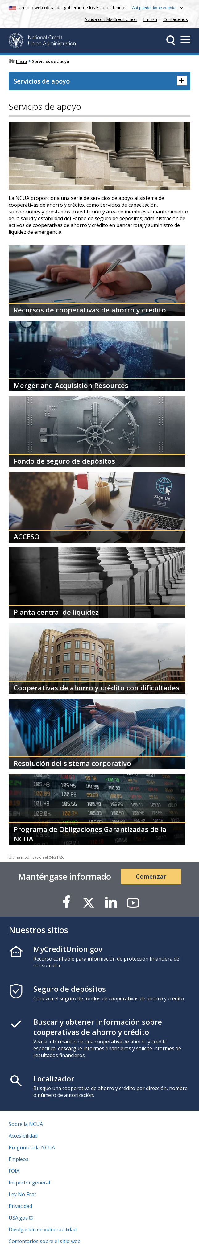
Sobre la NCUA (26, 1124)
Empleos (18, 1159)
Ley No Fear (22, 1194)
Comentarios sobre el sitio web (45, 1241)
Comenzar (151, 876)
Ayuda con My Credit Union (109, 18)
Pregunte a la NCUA (32, 1147)
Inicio (21, 61)
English (150, 19)
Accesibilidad (23, 1135)
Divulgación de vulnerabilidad (43, 1229)
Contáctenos (175, 19)
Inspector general (29, 1182)
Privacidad (20, 1206)
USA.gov (18, 1217)
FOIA (14, 1170)
